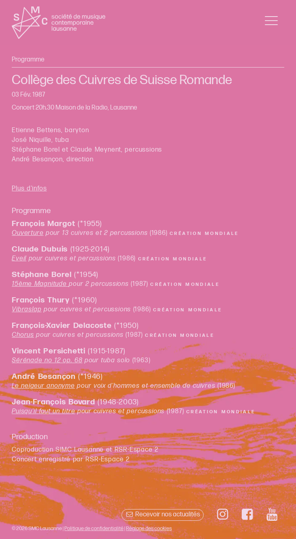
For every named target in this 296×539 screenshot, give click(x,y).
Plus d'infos (29, 188)
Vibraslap (26, 309)
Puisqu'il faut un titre (43, 411)
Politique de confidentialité (94, 528)
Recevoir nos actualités (162, 514)
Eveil (19, 258)
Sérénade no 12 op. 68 (47, 360)
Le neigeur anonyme (43, 386)
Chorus (23, 335)
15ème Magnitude (40, 284)
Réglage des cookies (149, 528)
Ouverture (27, 233)
